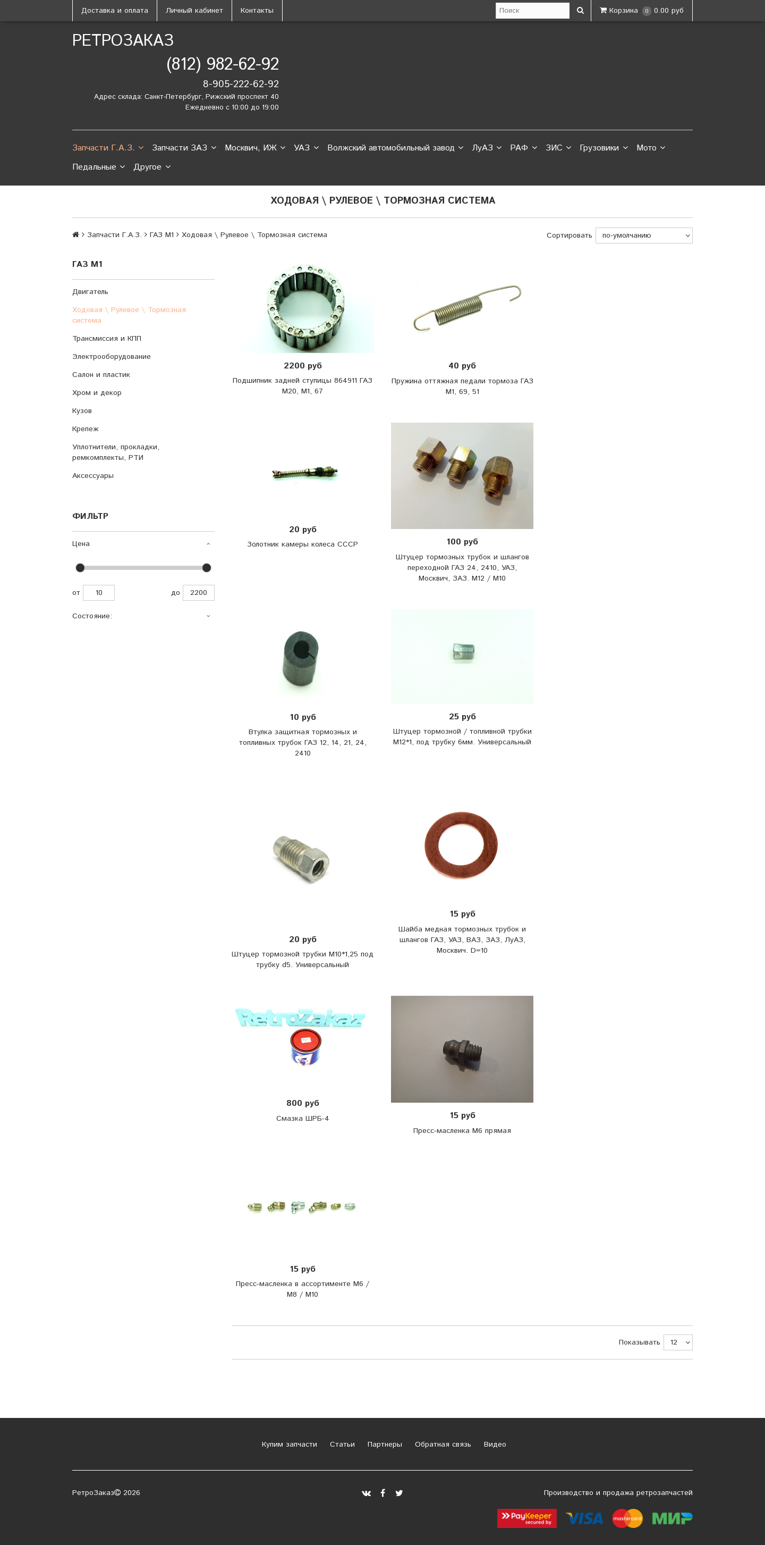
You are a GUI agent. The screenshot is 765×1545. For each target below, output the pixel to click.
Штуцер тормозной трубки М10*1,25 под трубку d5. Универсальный (302, 959)
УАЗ (306, 148)
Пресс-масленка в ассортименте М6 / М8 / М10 (302, 1289)
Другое (151, 167)
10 (99, 593)
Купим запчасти (288, 1444)
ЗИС (558, 148)
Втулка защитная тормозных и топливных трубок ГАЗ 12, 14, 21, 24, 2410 (303, 743)
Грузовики (603, 148)
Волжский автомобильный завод (395, 148)
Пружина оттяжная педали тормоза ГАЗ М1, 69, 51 (462, 386)
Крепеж (85, 429)
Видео (493, 1444)
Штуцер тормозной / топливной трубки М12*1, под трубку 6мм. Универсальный (462, 737)
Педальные (98, 167)
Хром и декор (97, 393)
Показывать (639, 1342)
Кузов (82, 411)
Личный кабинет (194, 10)
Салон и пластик (101, 375)
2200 (199, 593)
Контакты (257, 10)
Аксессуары (93, 476)
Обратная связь (441, 1444)
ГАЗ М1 (162, 235)
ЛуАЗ (487, 148)
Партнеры (383, 1444)
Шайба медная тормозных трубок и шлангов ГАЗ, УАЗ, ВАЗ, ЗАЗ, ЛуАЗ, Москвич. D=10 (462, 940)
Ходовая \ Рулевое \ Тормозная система (129, 315)
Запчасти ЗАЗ (184, 148)
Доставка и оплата (114, 10)
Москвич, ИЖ (255, 148)
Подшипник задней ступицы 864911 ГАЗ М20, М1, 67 (302, 386)
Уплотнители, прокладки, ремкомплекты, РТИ (115, 452)
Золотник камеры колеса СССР (302, 544)
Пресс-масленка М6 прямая (462, 1131)
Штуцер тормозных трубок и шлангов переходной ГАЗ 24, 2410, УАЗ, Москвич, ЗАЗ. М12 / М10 (462, 568)
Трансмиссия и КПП (106, 338)
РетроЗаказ (123, 41)
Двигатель (90, 292)
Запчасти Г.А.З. (107, 148)
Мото (650, 148)
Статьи (341, 1444)
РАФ (523, 148)
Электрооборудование (111, 356)
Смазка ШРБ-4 (302, 1118)
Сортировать (569, 235)
